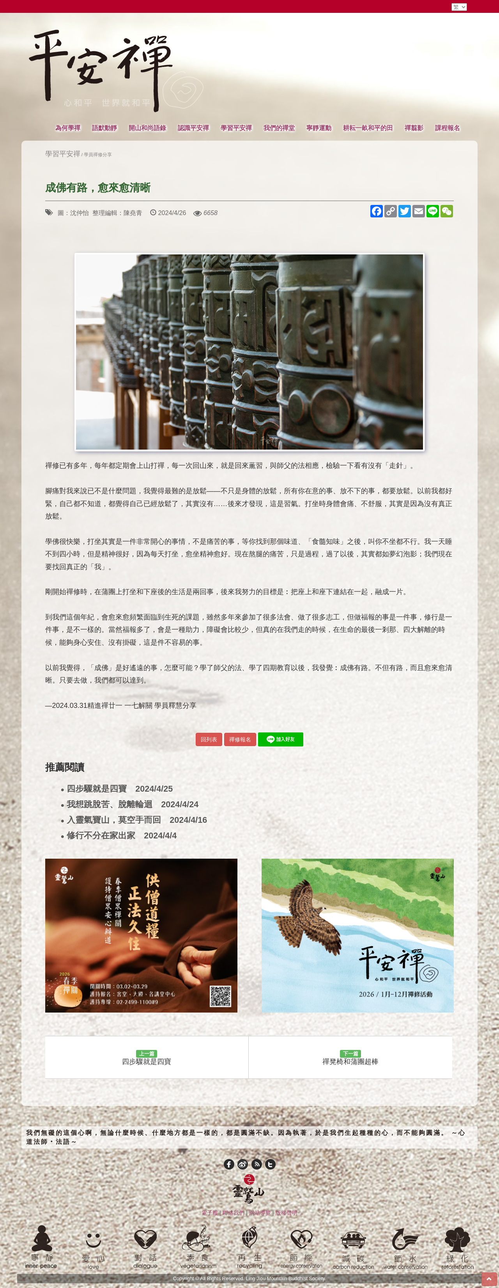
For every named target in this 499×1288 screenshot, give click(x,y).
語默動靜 (104, 127)
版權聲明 (286, 1213)
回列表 (209, 739)
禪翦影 (414, 127)
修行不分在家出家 (119, 835)
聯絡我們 (233, 1213)
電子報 (210, 1213)
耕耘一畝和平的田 (368, 127)
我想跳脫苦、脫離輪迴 (130, 804)
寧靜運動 (318, 127)
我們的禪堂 (279, 127)
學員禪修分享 (98, 154)
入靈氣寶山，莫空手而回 (134, 820)
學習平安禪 (236, 127)
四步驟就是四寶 (117, 789)
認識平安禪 (193, 127)
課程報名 (447, 127)
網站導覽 (260, 1213)
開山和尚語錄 (147, 127)
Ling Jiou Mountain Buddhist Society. (286, 1278)
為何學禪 (67, 127)
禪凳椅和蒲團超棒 (350, 1058)
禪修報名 (240, 739)
